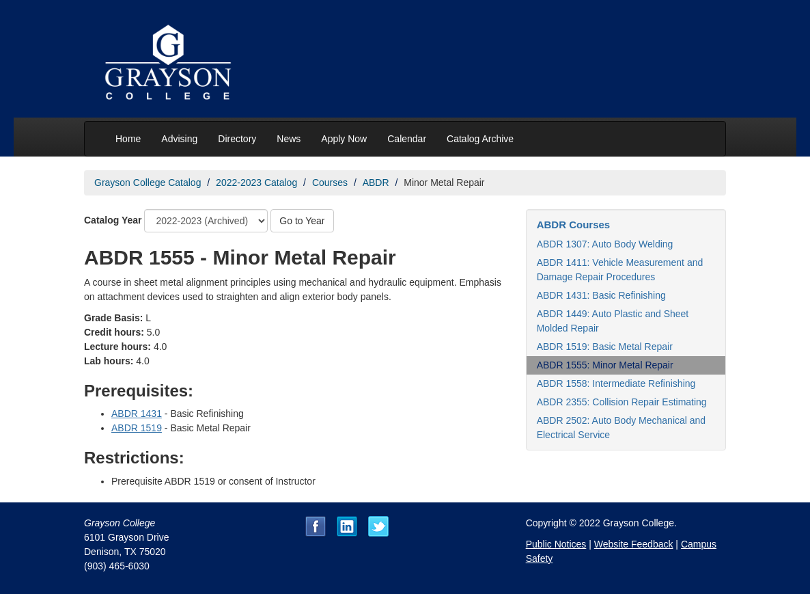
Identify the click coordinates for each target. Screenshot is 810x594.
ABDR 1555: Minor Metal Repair (605, 365)
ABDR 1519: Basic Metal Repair (605, 346)
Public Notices (556, 544)
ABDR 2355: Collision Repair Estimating (622, 401)
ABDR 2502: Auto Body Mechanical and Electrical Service (621, 427)
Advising (179, 138)
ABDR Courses (574, 224)
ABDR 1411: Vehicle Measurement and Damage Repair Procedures (620, 269)
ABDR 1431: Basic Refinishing (601, 295)
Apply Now (344, 138)
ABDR (376, 182)
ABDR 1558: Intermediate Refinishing (616, 383)
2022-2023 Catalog (256, 182)
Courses (330, 182)
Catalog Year (113, 220)
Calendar (406, 138)
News (289, 138)
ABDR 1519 (136, 427)
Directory (237, 138)
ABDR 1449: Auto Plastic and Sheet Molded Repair (613, 321)
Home (128, 138)
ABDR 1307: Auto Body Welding (605, 244)
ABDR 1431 (136, 413)
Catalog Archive (480, 138)
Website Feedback (633, 544)
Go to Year (301, 220)
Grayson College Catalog (147, 182)
